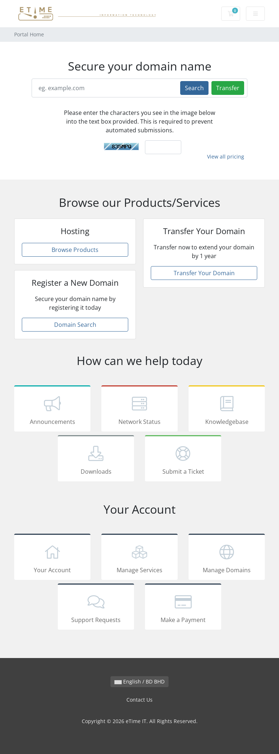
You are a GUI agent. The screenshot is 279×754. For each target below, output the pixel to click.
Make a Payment (183, 608)
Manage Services (139, 558)
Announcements (52, 410)
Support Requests (96, 608)
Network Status (139, 410)
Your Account (52, 558)
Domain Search (75, 325)
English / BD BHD (139, 681)
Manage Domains (227, 558)
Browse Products (75, 250)
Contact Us (139, 699)
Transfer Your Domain (204, 273)
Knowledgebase (227, 410)
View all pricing (225, 156)
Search (194, 88)
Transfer (227, 88)
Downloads (96, 460)
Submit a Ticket (183, 460)
